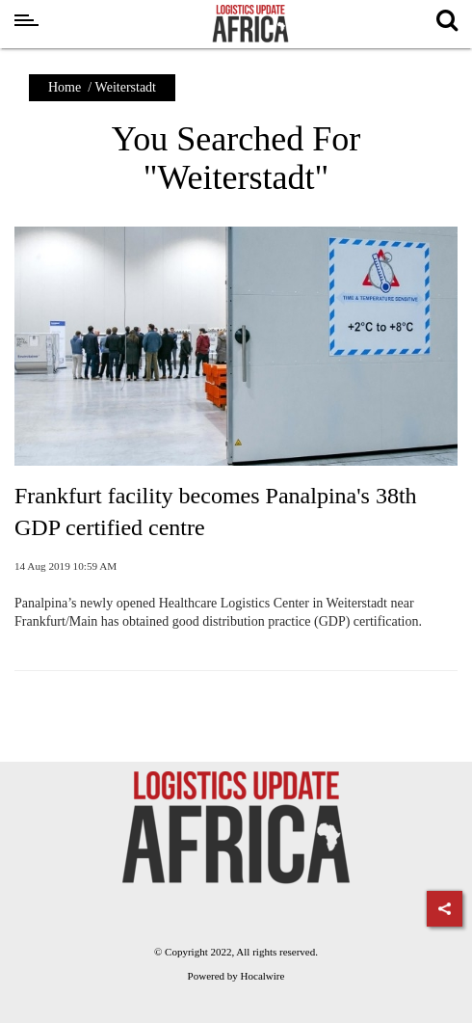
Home (64, 87)
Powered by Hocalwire (236, 976)
